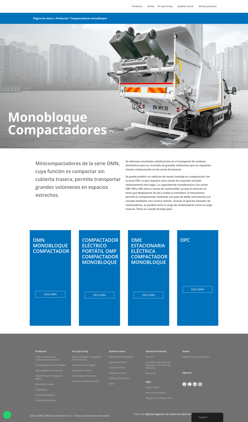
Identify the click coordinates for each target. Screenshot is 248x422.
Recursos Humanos (155, 392)
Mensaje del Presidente (121, 356)
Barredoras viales (44, 384)
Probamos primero (82, 370)
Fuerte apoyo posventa (84, 375)
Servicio (149, 356)
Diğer (148, 381)
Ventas (185, 351)
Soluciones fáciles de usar (85, 381)
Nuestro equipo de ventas (195, 356)
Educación (151, 373)
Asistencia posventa (156, 351)
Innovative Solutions (45, 400)
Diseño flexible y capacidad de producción (86, 358)
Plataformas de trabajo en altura (49, 377)
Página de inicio (43, 18)
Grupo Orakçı (152, 387)
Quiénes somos (117, 351)
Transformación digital (84, 365)
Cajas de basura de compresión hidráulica (47, 358)
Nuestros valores (117, 372)
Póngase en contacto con (159, 398)
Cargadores (41, 389)
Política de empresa (119, 378)
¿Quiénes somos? (118, 362)
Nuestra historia (117, 367)
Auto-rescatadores (45, 394)
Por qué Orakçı (80, 351)
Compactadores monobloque (50, 365)
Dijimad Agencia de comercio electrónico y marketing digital (181, 414)
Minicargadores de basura (49, 370)
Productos (62, 18)
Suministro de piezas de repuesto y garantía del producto (158, 365)
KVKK (111, 383)
